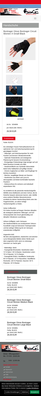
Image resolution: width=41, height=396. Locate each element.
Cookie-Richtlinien (32, 388)
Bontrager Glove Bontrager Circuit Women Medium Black (20, 301)
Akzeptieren (35, 392)
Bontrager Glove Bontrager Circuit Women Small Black (19, 278)
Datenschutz (9, 372)
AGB (6, 374)
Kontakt (7, 367)
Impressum (8, 369)
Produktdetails (9, 138)
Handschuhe (10, 25)
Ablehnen (25, 392)
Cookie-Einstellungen (12, 392)
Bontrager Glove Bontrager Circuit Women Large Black (19, 323)
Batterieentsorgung (11, 377)
